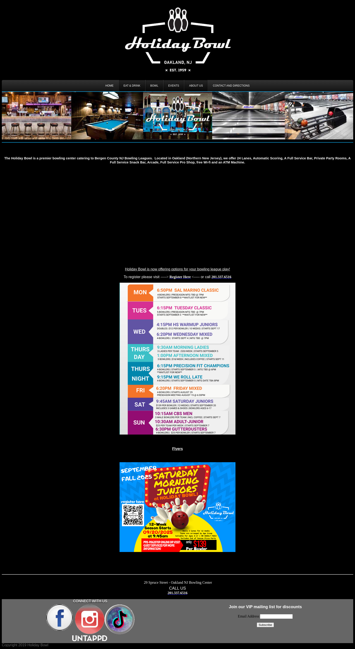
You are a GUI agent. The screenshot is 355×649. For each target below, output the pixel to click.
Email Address (249, 616)
